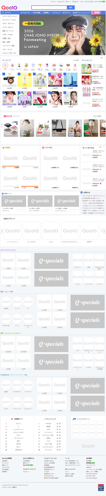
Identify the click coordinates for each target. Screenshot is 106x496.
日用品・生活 (6, 38)
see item (79, 255)
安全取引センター (49, 473)
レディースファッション (9, 16)
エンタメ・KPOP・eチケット (10, 53)
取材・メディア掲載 (92, 471)
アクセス (46, 471)
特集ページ (7, 193)
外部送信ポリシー (49, 469)
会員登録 (4, 461)
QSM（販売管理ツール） (72, 461)
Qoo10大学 (98, 1)
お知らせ (87, 192)
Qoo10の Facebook (91, 473)
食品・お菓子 (6, 42)
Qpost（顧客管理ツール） (72, 463)
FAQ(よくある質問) (49, 463)
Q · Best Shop (90, 148)
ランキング (6, 60)
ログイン (53, 1)
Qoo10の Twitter (90, 476)
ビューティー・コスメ (9, 20)
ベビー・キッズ (7, 49)
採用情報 (88, 463)
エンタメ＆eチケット (83, 419)
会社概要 (88, 461)
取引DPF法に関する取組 (51, 478)
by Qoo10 (16, 116)
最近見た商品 (69, 476)
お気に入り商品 (69, 474)
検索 (70, 7)
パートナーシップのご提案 (94, 469)
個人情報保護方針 (49, 467)
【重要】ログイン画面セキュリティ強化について (94, 210)
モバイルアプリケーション (73, 465)
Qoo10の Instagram (91, 478)
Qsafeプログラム (49, 476)
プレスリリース (90, 465)
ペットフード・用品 (8, 46)
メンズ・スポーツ (7, 27)
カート (69, 1)
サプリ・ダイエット (8, 23)
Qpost (76, 1)
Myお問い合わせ (49, 461)
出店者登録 (26, 461)
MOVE (8, 116)
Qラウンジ (26, 471)
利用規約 (46, 465)
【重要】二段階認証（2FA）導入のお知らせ (94, 213)
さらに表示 (76, 60)
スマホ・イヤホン (7, 34)
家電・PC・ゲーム (7, 31)
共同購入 (8, 147)
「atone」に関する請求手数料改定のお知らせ (94, 203)
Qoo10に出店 (89, 1)
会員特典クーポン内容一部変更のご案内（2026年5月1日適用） (94, 200)
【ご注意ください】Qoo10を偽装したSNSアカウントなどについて (94, 208)
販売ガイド (26, 463)
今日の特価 (48, 147)
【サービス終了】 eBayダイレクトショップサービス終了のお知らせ (94, 196)
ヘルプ (82, 1)
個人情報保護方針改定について (91, 198)
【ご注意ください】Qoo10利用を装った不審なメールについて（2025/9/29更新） (94, 205)
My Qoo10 (61, 1)
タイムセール (87, 60)
